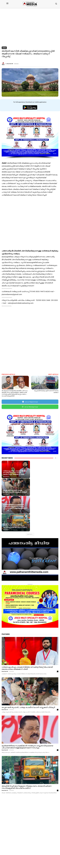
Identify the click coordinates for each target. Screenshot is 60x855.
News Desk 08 (10, 63)
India (4, 47)
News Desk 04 (6, 476)
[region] (30, 28)
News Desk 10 (6, 494)
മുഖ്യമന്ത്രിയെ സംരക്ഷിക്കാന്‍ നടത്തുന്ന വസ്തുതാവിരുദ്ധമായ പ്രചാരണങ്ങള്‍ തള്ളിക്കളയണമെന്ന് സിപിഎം (15, 507)
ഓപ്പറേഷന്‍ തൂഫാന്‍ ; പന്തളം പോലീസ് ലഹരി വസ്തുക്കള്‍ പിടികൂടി (15, 491)
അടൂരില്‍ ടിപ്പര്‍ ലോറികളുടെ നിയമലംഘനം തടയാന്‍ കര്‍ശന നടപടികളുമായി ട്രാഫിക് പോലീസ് (15, 525)
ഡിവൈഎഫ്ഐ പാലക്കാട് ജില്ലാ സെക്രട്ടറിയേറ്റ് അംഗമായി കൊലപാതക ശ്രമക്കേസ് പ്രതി (14, 472)
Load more (30, 534)
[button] (4, 135)
